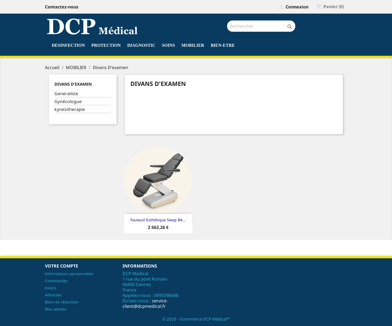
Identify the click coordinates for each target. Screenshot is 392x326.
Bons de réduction (61, 302)
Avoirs (50, 287)
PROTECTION (106, 45)
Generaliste (66, 94)
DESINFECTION (68, 45)
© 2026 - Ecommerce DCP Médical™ (196, 319)
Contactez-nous (61, 7)
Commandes (56, 280)
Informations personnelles (69, 273)
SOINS (168, 45)
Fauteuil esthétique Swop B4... (158, 219)
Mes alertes (55, 309)
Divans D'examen (73, 84)
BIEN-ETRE (223, 45)
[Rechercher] (261, 26)
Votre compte (61, 266)
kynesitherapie (69, 109)
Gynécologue (68, 101)
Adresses (53, 294)
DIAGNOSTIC (141, 45)
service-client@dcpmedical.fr (145, 303)
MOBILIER (193, 45)
